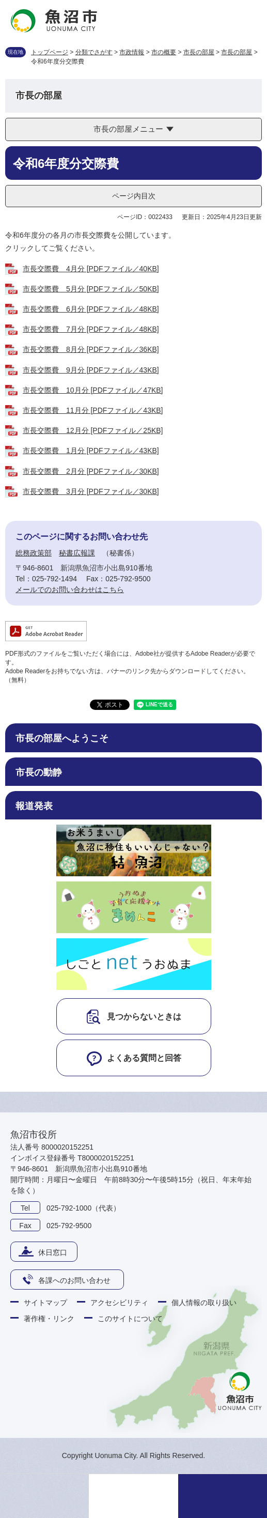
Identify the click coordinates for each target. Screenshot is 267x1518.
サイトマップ (45, 1302)
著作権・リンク (49, 1318)
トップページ (49, 52)
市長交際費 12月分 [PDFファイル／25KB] (93, 430)
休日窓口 (52, 1252)
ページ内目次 (133, 196)
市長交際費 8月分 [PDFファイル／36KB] (91, 349)
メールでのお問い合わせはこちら (69, 589)
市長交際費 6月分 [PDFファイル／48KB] (91, 309)
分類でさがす (94, 52)
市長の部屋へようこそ (61, 738)
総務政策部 (33, 553)
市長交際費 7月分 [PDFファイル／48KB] (91, 329)
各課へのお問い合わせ (74, 1280)
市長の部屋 (198, 52)
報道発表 (34, 806)
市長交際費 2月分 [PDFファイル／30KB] (91, 471)
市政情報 (131, 52)
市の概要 (163, 52)
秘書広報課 (77, 553)
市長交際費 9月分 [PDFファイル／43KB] (91, 370)
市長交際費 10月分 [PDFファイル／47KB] (93, 390)
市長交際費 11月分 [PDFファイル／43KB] (93, 410)
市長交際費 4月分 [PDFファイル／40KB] (91, 269)
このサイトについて (130, 1318)
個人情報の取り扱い (204, 1302)
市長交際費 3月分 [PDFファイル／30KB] (91, 491)
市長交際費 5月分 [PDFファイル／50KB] (91, 289)
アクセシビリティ (119, 1302)
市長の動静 (38, 772)
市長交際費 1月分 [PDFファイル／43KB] (91, 450)
